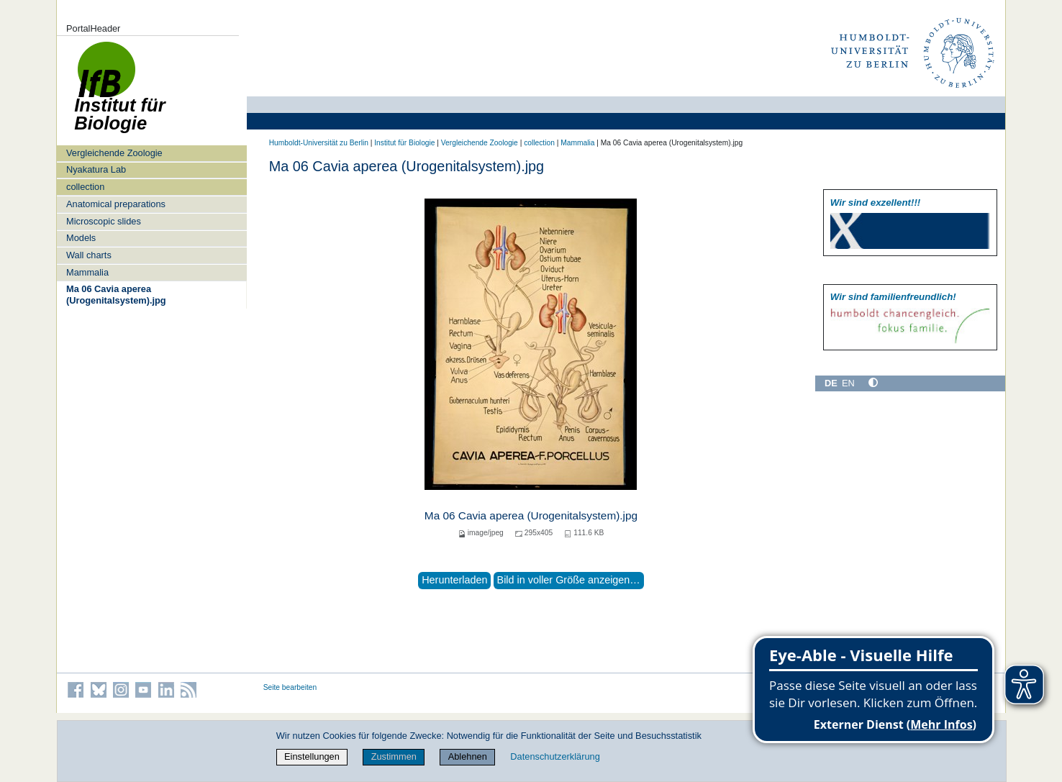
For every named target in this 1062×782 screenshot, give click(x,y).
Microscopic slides (103, 221)
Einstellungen (312, 756)
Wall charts (89, 255)
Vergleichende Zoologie (114, 152)
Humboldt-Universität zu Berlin (318, 143)
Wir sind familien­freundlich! (893, 296)
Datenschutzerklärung (554, 756)
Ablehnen (467, 756)
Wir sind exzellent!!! (875, 202)
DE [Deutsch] (831, 383)
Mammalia (87, 272)
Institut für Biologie (404, 143)
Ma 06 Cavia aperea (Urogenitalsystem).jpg (116, 294)
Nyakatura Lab (96, 169)
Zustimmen (394, 756)
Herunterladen (454, 580)
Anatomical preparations (115, 204)
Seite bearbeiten (290, 687)
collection (85, 186)
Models (81, 237)
